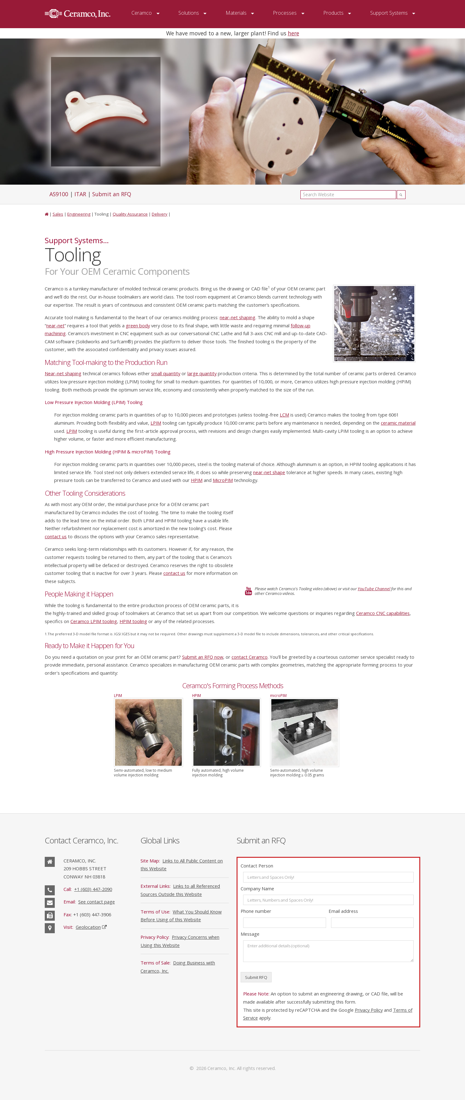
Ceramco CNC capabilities (383, 613)
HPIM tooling (133, 621)
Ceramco (141, 12)
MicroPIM (223, 480)
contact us (56, 536)
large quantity (202, 373)
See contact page (96, 901)
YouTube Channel (374, 588)
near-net (55, 325)
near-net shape (269, 472)
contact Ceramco (250, 657)
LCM (284, 415)
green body (138, 325)
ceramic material (398, 423)
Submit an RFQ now (202, 657)
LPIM (156, 423)
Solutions (188, 12)
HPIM (196, 480)
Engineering (78, 214)
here (293, 33)
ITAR (80, 194)
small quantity (165, 373)
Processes (285, 12)
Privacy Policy (369, 1010)
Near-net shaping (63, 373)
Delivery (159, 214)
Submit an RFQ (111, 194)
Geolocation (88, 927)
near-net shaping (237, 317)
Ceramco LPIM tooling (93, 621)
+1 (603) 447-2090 (93, 889)
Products (333, 12)
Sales (58, 214)
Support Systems (389, 12)
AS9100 (58, 194)
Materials (236, 12)
